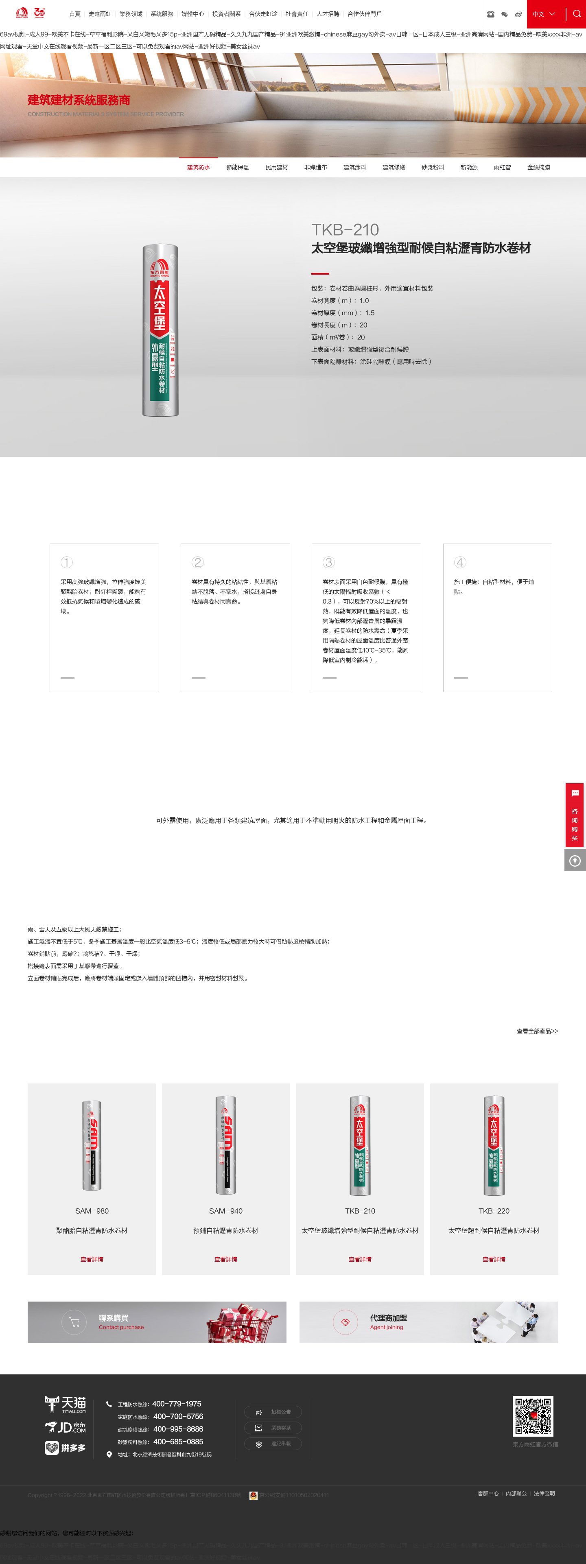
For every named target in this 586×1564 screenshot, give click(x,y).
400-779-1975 (176, 1404)
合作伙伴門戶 (365, 14)
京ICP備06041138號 (215, 1495)
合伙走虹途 (263, 14)
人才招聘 (328, 14)
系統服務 (162, 14)
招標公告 (273, 1412)
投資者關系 (226, 14)
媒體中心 (192, 14)
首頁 (75, 14)
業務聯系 (273, 1428)
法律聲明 (544, 1494)
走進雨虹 (100, 14)
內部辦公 (516, 1494)
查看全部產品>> (537, 1031)
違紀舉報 (273, 1444)
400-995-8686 (178, 1429)
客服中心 (488, 1494)
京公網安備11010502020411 (289, 1496)
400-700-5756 (178, 1416)
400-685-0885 (178, 1442)
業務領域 (131, 14)
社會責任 (297, 14)
